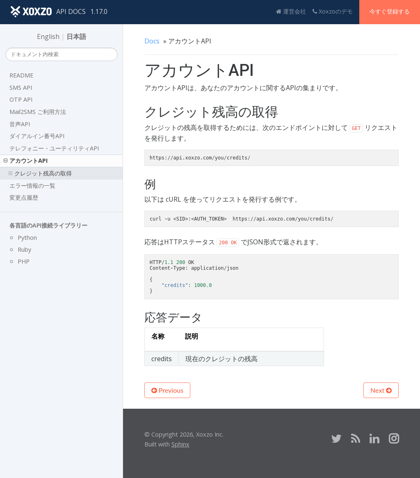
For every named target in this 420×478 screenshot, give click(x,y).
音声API (19, 124)
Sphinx (180, 444)
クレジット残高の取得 (40, 173)
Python (27, 237)
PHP (24, 261)
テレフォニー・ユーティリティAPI (54, 148)
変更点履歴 (23, 197)
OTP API (20, 99)
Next (381, 390)
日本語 (76, 36)
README (21, 75)
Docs (152, 41)
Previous (167, 390)
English (48, 36)
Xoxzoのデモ (333, 11)
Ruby (24, 249)
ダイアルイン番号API (36, 136)
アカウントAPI (26, 160)
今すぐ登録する (390, 11)
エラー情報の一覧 (32, 185)
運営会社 (291, 11)
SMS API (20, 87)
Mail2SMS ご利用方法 (37, 112)
